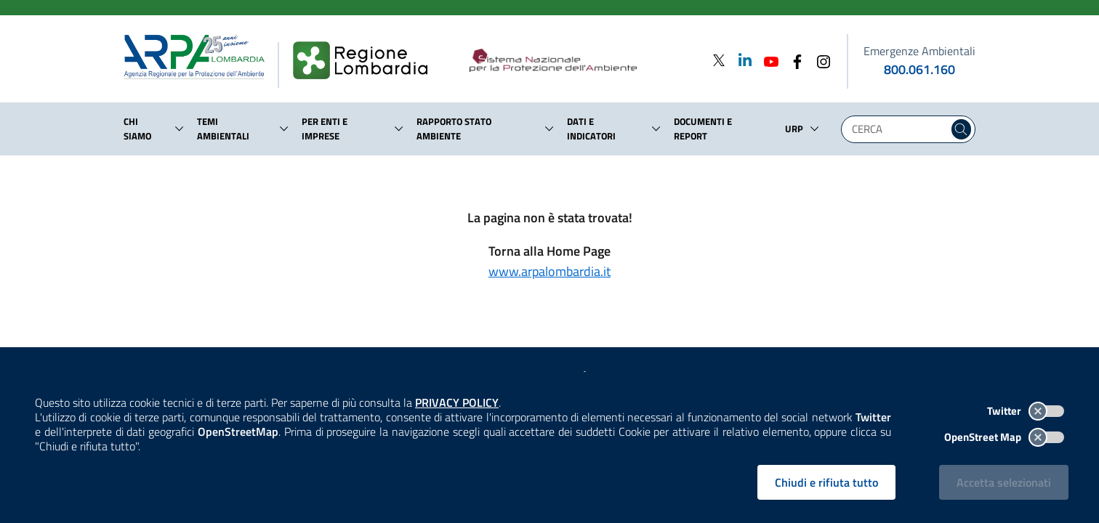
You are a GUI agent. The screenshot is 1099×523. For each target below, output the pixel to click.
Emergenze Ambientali (919, 51)
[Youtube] (767, 60)
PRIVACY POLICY (457, 402)
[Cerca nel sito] (961, 129)
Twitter (1025, 410)
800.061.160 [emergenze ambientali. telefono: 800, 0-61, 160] (919, 69)
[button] (179, 128)
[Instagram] (819, 60)
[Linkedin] (741, 60)
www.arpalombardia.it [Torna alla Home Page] (549, 271)
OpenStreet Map (1004, 437)
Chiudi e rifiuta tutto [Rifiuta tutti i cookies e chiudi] (826, 482)
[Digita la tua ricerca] (898, 129)
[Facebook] (793, 60)
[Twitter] (719, 60)
